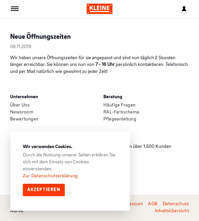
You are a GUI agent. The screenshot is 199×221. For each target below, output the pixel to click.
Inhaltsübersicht (172, 211)
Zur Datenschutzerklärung (50, 176)
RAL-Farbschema (121, 112)
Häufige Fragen (119, 105)
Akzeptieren (43, 190)
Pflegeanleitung (119, 119)
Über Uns (20, 105)
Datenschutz (176, 204)
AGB (152, 204)
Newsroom (21, 112)
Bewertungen (24, 119)
